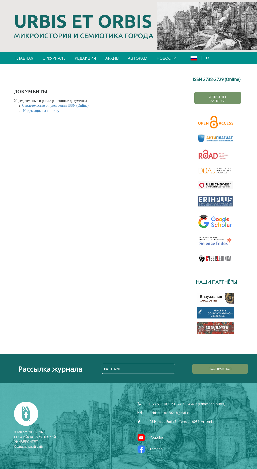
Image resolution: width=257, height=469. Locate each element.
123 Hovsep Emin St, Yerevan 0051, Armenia (181, 421)
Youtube (150, 437)
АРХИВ (112, 58)
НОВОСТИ (166, 58)
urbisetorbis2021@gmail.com (171, 413)
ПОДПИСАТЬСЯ (220, 369)
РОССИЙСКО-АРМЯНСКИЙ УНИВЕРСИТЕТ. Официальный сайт (35, 441)
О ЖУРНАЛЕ (54, 58)
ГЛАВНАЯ (24, 58)
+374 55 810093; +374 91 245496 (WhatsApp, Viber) (187, 404)
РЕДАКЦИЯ (85, 58)
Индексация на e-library (41, 111)
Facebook (151, 449)
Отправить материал (217, 98)
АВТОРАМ (137, 58)
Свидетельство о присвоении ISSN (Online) (55, 105)
